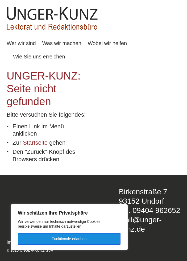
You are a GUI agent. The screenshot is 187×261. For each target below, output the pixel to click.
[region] (69, 227)
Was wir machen (61, 43)
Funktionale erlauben (69, 239)
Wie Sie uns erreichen (39, 57)
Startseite (35, 142)
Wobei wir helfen (107, 43)
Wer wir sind (21, 43)
